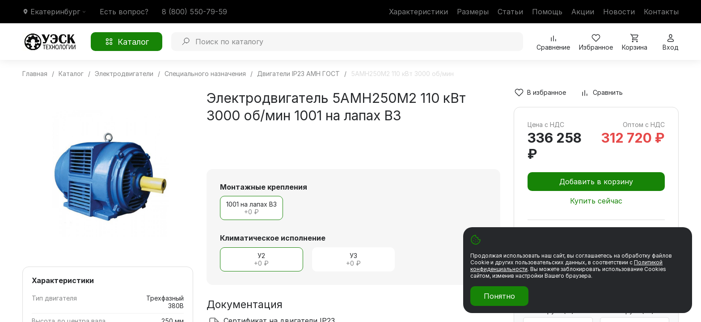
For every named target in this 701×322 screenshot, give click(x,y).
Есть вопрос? (124, 11)
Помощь (547, 11)
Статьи (510, 11)
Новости (619, 11)
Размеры (473, 11)
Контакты (661, 11)
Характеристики (418, 11)
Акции (582, 11)
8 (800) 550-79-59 (194, 11)
